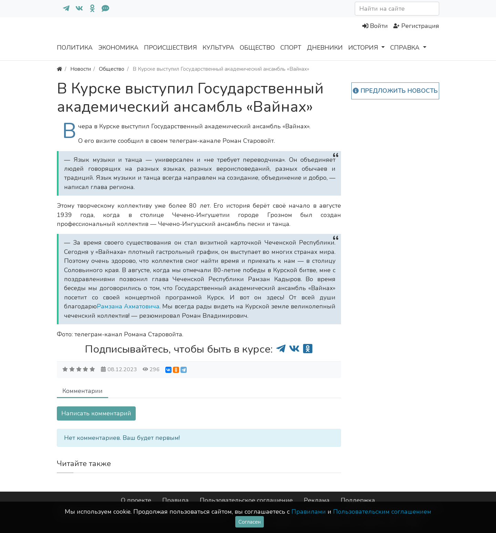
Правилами (308, 511)
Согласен (249, 521)
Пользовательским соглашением (382, 511)
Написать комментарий (96, 413)
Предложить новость (395, 91)
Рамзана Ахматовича (128, 306)
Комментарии (82, 391)
